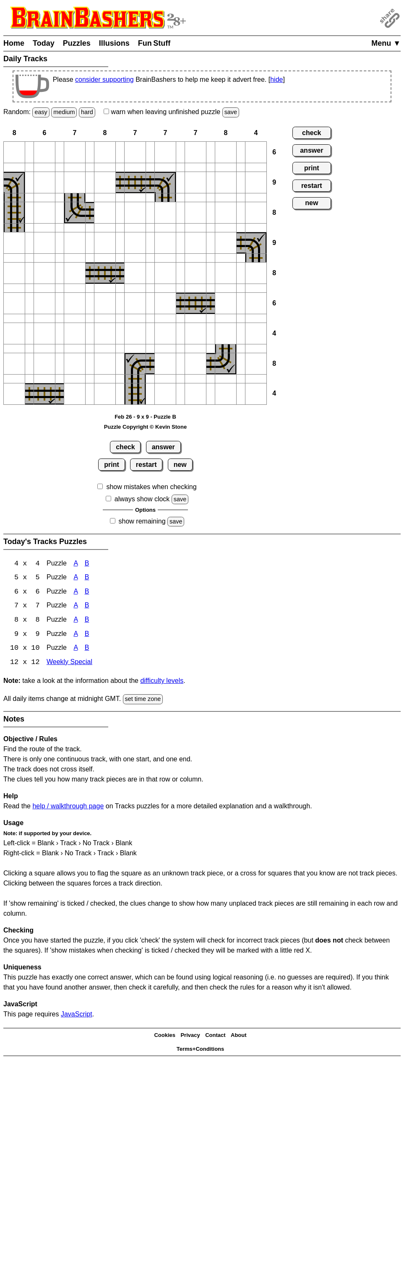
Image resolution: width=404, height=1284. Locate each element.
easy (40, 112)
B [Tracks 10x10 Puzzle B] (87, 649)
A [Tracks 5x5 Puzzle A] (75, 578)
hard (87, 112)
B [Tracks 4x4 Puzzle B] (87, 564)
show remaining (142, 521)
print (111, 464)
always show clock (142, 499)
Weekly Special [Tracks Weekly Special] (69, 663)
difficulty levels (161, 682)
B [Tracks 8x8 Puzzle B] (87, 621)
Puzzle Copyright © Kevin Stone (145, 427)
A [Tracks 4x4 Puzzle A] (75, 564)
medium (64, 112)
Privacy (190, 1037)
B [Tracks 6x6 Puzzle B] (87, 592)
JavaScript (76, 1015)
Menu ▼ (386, 43)
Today (44, 43)
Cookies (164, 1037)
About (239, 1037)
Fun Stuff (154, 43)
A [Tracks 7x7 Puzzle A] (75, 606)
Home (13, 43)
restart (146, 464)
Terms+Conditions (200, 1050)
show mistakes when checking (151, 486)
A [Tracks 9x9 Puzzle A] (75, 635)
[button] (14, 152)
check (125, 447)
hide (276, 79)
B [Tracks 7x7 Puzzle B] (87, 606)
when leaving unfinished (171, 111)
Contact (215, 1037)
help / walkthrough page (68, 807)
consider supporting (104, 79)
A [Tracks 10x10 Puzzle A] (75, 649)
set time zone (143, 700)
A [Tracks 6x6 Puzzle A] (75, 592)
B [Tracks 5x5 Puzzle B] (87, 578)
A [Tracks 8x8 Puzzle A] (75, 621)
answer (163, 447)
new (180, 464)
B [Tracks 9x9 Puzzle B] (87, 635)
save (230, 112)
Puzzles (77, 43)
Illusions (114, 43)
